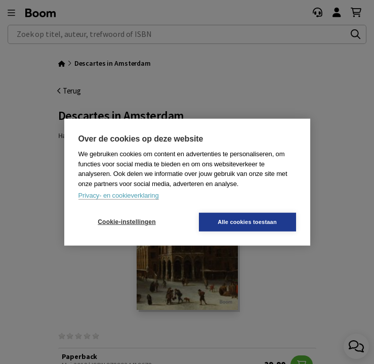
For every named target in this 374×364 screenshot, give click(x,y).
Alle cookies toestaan (247, 221)
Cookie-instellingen (126, 221)
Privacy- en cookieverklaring (118, 195)
